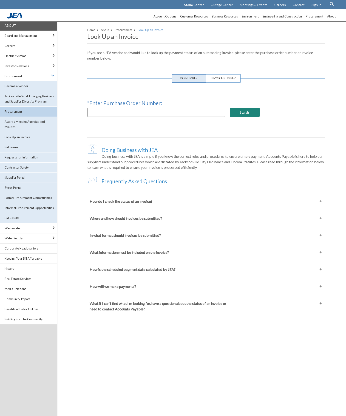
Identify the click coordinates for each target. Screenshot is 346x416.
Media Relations (15, 289)
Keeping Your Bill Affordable (23, 258)
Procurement (314, 16)
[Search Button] (332, 4)
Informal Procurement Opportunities (29, 208)
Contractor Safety (17, 167)
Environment (250, 16)
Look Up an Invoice (17, 137)
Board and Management (21, 35)
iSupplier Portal (15, 177)
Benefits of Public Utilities (21, 309)
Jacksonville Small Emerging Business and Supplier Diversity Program (29, 98)
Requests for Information (21, 157)
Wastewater (13, 228)
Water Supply (14, 238)
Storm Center (194, 5)
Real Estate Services (18, 279)
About (331, 16)
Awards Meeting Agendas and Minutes (25, 124)
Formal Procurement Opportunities (28, 198)
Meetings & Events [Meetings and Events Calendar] (253, 5)
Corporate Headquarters (21, 248)
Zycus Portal (13, 187)
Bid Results (12, 218)
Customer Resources (194, 16)
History (9, 268)
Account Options (164, 16)
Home (91, 30)
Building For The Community (24, 319)
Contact (299, 5)
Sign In (316, 5)
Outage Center (222, 5)
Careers (280, 5)
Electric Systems (15, 56)
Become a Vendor (16, 86)
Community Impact (17, 299)
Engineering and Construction (282, 16)
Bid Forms (11, 147)
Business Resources (225, 16)
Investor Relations (17, 66)
